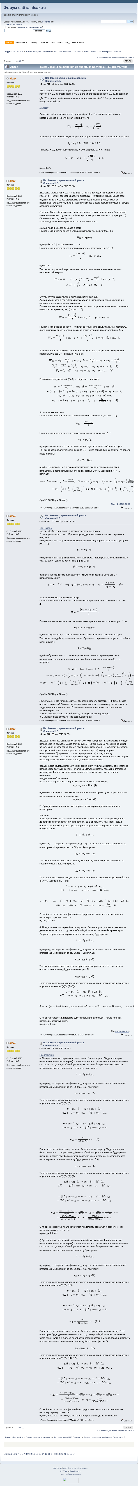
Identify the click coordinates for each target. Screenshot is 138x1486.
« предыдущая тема (106, 57)
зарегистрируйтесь (13, 24)
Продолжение (47, 1055)
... (17, 61)
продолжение (122, 1031)
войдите (46, 22)
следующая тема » (125, 57)
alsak (13, 78)
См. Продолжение (120, 504)
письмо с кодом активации (29, 27)
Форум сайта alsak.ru (25, 7)
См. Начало (46, 528)
